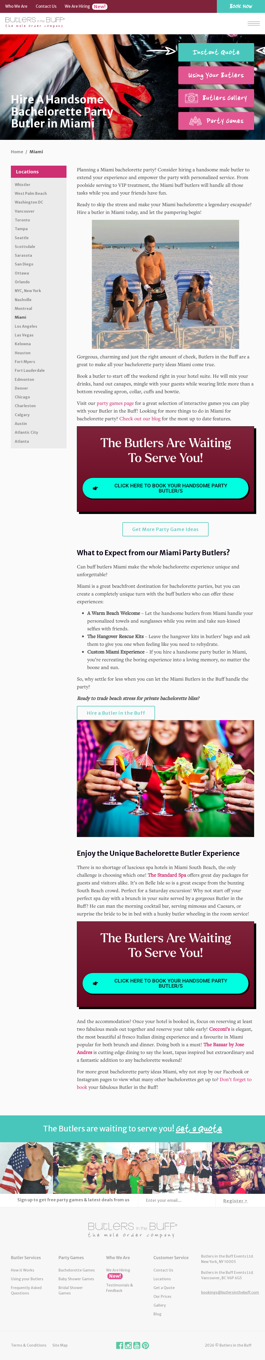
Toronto (22, 220)
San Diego (24, 264)
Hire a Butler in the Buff (116, 713)
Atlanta (22, 441)
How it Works (22, 1270)
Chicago (22, 397)
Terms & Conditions (28, 1345)
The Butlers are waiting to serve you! (132, 1128)
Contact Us (46, 6)
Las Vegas (24, 335)
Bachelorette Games (76, 1270)
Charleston (25, 406)
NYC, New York (28, 290)
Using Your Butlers (216, 75)
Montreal (23, 308)
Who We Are (16, 6)
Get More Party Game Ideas (165, 529)
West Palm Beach (31, 193)
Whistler (23, 184)
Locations (27, 172)
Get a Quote (164, 1287)
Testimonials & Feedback (119, 1288)
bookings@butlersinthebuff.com (230, 1292)
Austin (21, 423)
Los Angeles (26, 326)
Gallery (159, 1305)
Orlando (22, 282)
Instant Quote (216, 52)
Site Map (60, 1345)
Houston (23, 353)
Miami (20, 317)
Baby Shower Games (76, 1279)
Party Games (216, 120)
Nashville (23, 299)
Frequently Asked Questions (26, 1290)
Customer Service (171, 1257)
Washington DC (29, 202)
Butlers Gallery (216, 97)
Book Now (241, 6)
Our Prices (162, 1296)
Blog (157, 1314)
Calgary (22, 415)
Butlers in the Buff (132, 1230)
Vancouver (25, 211)
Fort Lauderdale (30, 370)
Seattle (22, 238)
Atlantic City (26, 432)
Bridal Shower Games (70, 1290)
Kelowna (23, 344)
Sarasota (23, 255)
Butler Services (26, 1257)
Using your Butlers (27, 1279)
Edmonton (24, 379)
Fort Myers (25, 361)
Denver (21, 388)
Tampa (21, 229)
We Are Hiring (86, 7)
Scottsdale (25, 246)
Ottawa (22, 273)
